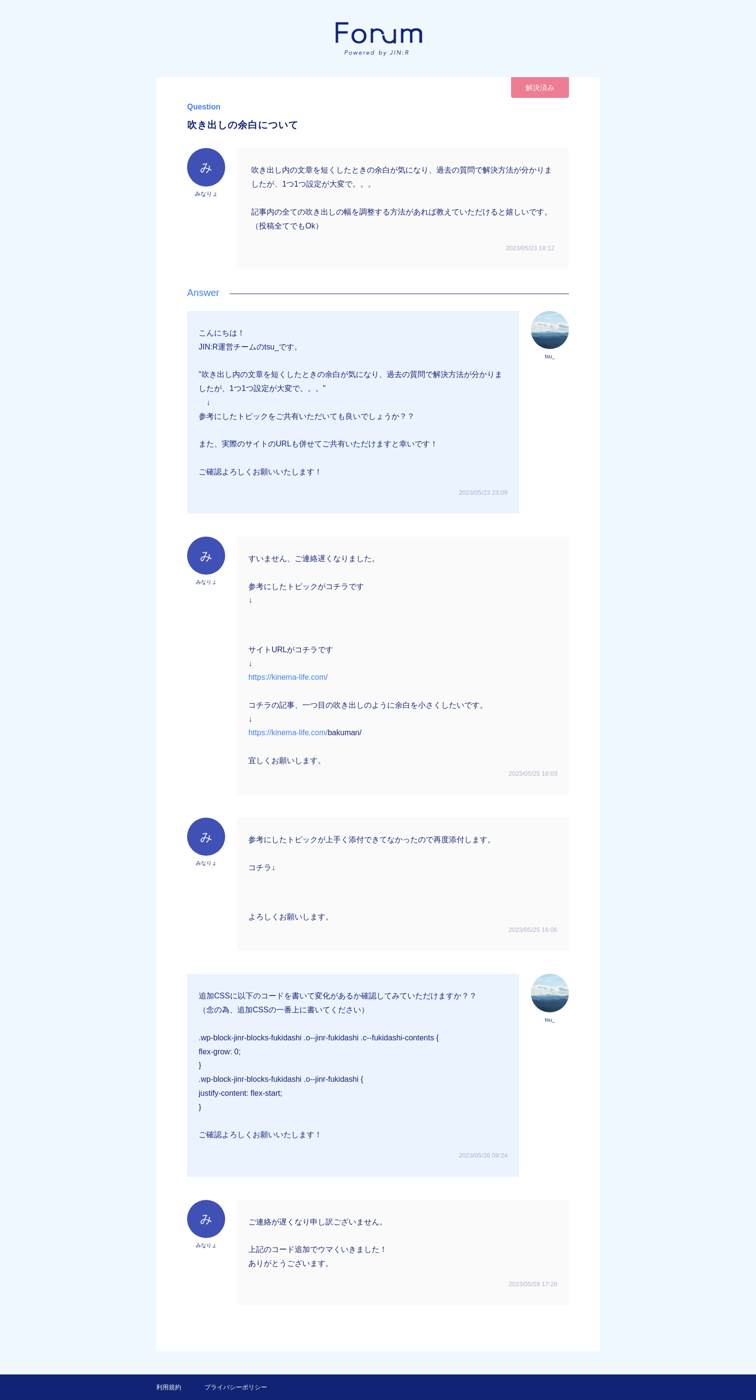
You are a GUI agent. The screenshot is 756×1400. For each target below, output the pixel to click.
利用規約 (168, 1387)
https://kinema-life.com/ (288, 677)
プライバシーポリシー (235, 1387)
